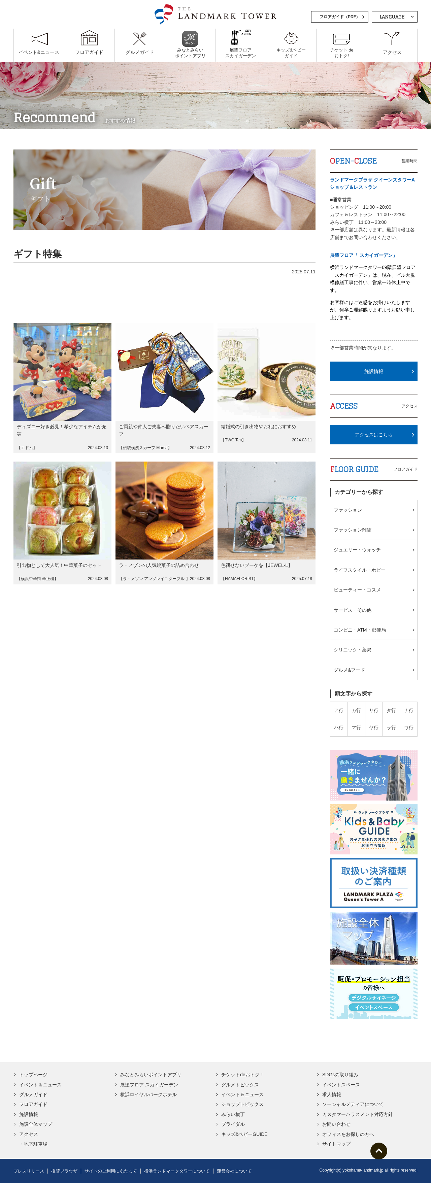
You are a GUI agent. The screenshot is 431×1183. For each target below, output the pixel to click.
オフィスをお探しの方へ (348, 1134)
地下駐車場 (35, 1144)
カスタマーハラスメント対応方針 (357, 1114)
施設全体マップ (35, 1124)
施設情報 (373, 371)
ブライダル (233, 1124)
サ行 (373, 710)
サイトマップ (336, 1144)
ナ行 (408, 710)
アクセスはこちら (374, 434)
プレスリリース (28, 1171)
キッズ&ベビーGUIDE (244, 1134)
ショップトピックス (242, 1104)
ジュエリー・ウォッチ (357, 549)
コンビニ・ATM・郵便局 (360, 630)
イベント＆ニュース (40, 1084)
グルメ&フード (349, 670)
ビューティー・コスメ (357, 590)
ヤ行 (373, 727)
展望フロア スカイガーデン (149, 1084)
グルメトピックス (240, 1084)
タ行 (391, 710)
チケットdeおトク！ (242, 1074)
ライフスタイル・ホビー (360, 570)
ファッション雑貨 (352, 530)
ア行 (338, 710)
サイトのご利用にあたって (111, 1171)
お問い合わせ (336, 1124)
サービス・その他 (352, 610)
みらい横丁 (233, 1114)
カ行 (356, 710)
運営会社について (234, 1171)
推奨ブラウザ (64, 1171)
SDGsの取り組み (340, 1074)
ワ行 (408, 727)
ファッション (348, 510)
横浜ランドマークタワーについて (177, 1171)
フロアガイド (33, 1104)
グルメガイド (33, 1094)
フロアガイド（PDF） (340, 16)
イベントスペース (341, 1084)
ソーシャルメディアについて (353, 1104)
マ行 (356, 727)
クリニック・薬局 (352, 649)
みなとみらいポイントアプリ (150, 1074)
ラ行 (391, 727)
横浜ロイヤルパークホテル (148, 1094)
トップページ (33, 1074)
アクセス (28, 1134)
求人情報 (331, 1094)
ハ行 (338, 727)
